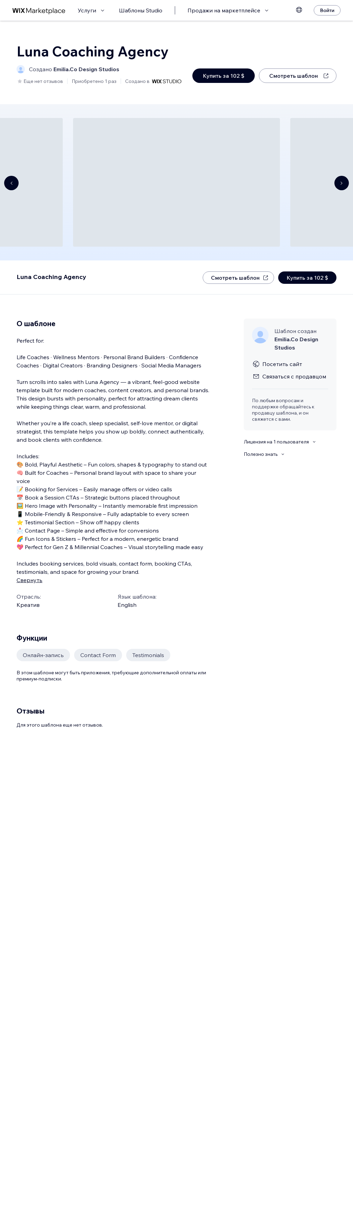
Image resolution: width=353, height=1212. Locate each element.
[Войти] (327, 10)
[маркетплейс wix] (38, 10)
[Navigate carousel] (11, 183)
